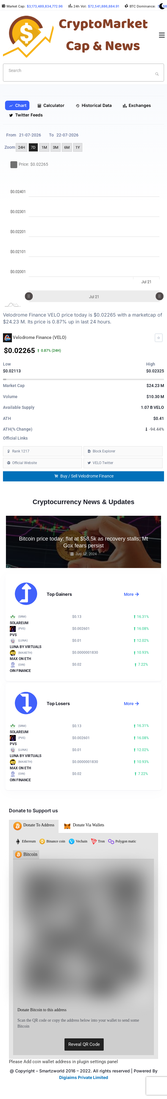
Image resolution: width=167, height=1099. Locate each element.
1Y (77, 147)
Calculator (50, 105)
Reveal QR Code (84, 1044)
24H (21, 147)
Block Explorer (104, 451)
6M (67, 147)
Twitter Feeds (26, 115)
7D (33, 147)
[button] (162, 35)
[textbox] (73, 70)
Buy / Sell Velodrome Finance (83, 476)
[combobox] (83, 73)
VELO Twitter (103, 463)
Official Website (24, 463)
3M (55, 147)
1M (44, 147)
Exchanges (137, 105)
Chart (17, 105)
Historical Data (93, 105)
